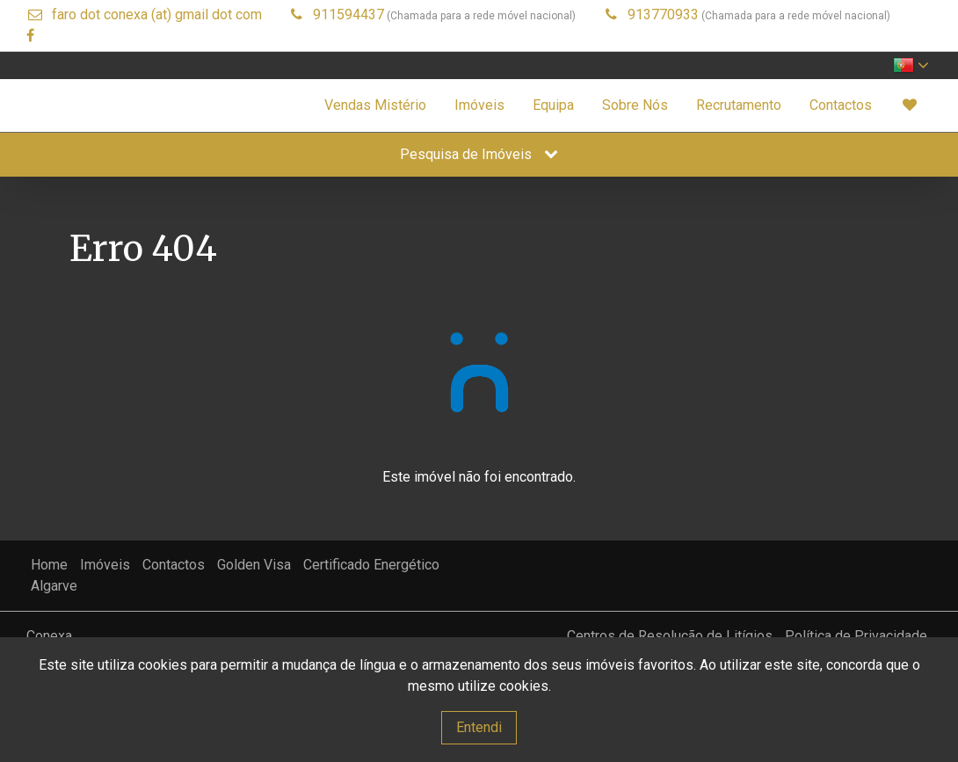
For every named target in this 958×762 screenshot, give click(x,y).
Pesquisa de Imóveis (479, 154)
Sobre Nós (635, 105)
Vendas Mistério (375, 105)
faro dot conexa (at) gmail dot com (157, 14)
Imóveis (479, 105)
